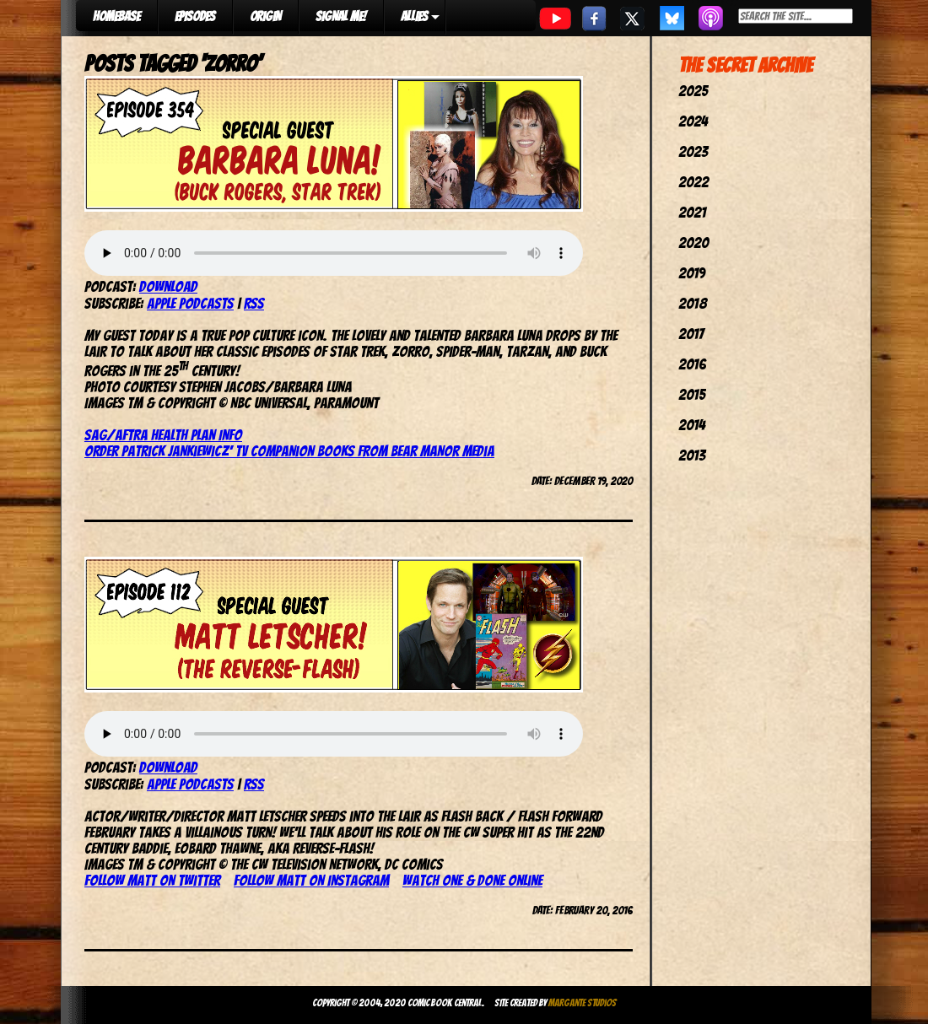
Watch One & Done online (472, 880)
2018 (692, 303)
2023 (693, 151)
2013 (691, 455)
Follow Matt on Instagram (311, 880)
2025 (693, 91)
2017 (691, 334)
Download (168, 286)
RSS (254, 303)
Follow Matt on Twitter (152, 880)
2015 (691, 394)
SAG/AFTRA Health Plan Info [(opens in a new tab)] (163, 435)
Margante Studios (582, 1002)
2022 (693, 182)
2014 (691, 425)
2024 (693, 121)
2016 (692, 364)
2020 (693, 242)
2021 (692, 212)
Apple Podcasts (190, 303)
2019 (691, 273)
